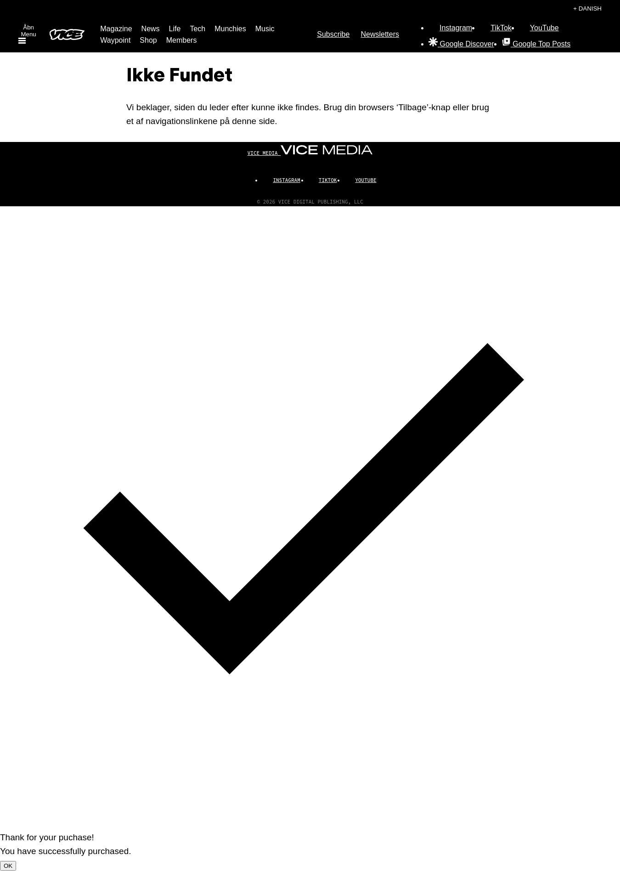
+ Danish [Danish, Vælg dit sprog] (587, 8)
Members (181, 40)
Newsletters (380, 34)
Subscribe (333, 34)
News (150, 29)
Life (175, 29)
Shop (148, 40)
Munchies (230, 29)
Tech (197, 29)
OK (8, 865)
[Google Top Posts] (536, 44)
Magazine (116, 29)
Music (265, 29)
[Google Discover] (461, 44)
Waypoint (115, 40)
